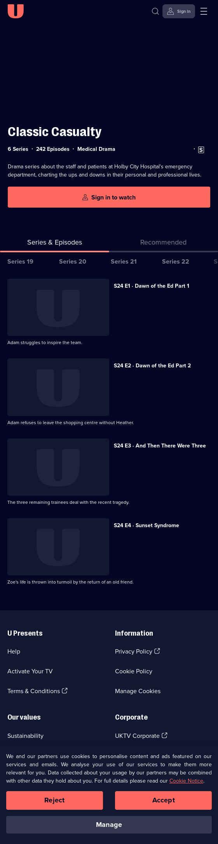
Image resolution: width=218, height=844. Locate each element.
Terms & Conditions (33, 691)
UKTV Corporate (137, 735)
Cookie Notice (186, 784)
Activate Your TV (30, 671)
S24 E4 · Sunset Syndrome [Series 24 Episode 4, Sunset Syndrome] (146, 525)
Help (13, 651)
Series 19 (20, 261)
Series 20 (72, 261)
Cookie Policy (133, 671)
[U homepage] (15, 11)
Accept (163, 804)
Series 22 (175, 261)
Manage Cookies (137, 691)
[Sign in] (178, 11)
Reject (54, 804)
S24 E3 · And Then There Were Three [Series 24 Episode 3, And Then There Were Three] (160, 446)
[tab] (163, 244)
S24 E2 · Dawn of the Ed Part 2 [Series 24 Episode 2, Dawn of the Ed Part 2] (152, 366)
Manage (109, 828)
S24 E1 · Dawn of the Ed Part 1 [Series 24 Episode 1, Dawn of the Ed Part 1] (151, 286)
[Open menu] (204, 11)
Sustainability (25, 735)
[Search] (157, 11)
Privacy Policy (133, 651)
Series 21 (124, 261)
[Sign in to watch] (109, 197)
